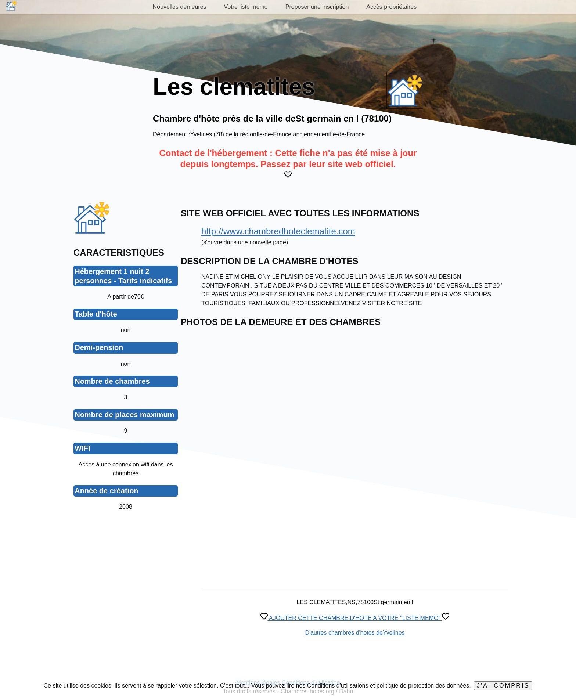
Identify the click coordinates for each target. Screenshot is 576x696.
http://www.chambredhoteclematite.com (278, 231)
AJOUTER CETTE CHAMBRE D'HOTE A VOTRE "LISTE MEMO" (355, 618)
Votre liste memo (246, 7)
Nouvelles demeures (179, 7)
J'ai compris (503, 685)
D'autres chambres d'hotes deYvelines (354, 633)
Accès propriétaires (391, 7)
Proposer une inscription (317, 7)
